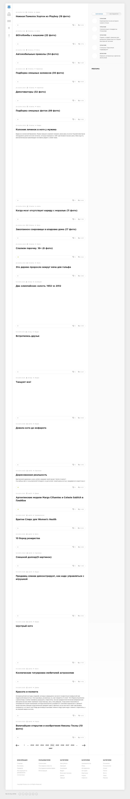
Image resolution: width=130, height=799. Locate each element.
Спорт (105, 768)
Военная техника (65, 773)
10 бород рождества (28, 538)
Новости (84, 777)
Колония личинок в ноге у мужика (36, 130)
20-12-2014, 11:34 (20, 68)
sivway (30, 281)
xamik (30, 423)
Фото (38, 31)
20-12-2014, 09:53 (21, 106)
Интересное (86, 768)
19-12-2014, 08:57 (20, 515)
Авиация (63, 765)
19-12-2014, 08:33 (20, 687)
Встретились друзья (27, 336)
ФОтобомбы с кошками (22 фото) (36, 35)
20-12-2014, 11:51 (20, 12)
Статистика (21, 775)
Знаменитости (39, 515)
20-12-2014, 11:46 (20, 31)
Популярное (99, 14)
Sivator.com (26, 784)
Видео (39, 125)
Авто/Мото (63, 763)
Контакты (20, 765)
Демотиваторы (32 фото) (31, 92)
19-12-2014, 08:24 (20, 721)
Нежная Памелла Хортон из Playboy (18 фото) (43, 16)
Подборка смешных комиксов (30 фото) (40, 73)
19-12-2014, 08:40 (21, 553)
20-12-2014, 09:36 (21, 125)
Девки (38, 12)
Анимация (38, 281)
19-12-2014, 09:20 (20, 470)
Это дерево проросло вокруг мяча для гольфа (43, 267)
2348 (72, 745)
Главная (19, 763)
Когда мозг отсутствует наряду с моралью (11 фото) (46, 211)
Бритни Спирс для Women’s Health (36, 520)
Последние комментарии (47, 768)
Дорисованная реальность (31, 475)
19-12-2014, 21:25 (20, 281)
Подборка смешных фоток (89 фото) (38, 111)
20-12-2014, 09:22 (21, 244)
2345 (57, 745)
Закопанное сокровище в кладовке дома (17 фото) (46, 229)
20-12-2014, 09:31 (20, 225)
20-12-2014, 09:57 (21, 87)
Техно (105, 770)
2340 (32, 745)
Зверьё (62, 777)
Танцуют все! (23, 382)
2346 (62, 745)
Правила (20, 768)
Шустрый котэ (24, 626)
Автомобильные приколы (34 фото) (37, 54)
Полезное (106, 763)
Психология (107, 765)
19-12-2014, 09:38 (20, 423)
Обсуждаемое (114, 14)
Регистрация (43, 770)
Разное (105, 777)
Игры (83, 765)
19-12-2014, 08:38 (20, 571)
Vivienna (30, 12)
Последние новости (45, 765)
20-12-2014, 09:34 (21, 206)
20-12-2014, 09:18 (20, 263)
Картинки (39, 68)
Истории (84, 770)
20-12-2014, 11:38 (20, 50)
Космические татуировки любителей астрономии (45, 673)
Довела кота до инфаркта (31, 428)
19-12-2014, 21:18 (20, 331)
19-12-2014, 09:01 (20, 493)
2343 (47, 745)
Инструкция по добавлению (22, 771)
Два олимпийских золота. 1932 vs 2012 (38, 286)
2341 (37, 745)
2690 (50, 748)
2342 (42, 745)
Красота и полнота (27, 692)
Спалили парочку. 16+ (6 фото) (34, 248)
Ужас (105, 775)
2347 (67, 745)
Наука (37, 721)
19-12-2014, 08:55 (20, 534)
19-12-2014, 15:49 (20, 377)
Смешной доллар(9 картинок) (33, 557)
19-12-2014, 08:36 (20, 668)
